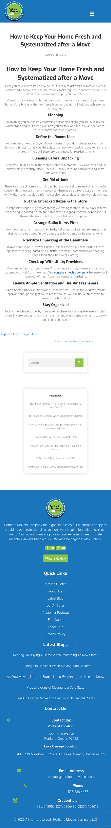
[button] (47, 548)
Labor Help (55, 627)
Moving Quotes (55, 584)
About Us (55, 591)
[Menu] (92, 14)
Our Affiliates (56, 605)
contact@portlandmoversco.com (71, 777)
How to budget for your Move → (56, 341)
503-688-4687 (78, 792)
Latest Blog (55, 598)
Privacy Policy (55, 634)
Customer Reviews (55, 613)
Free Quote (55, 620)
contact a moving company (71, 272)
